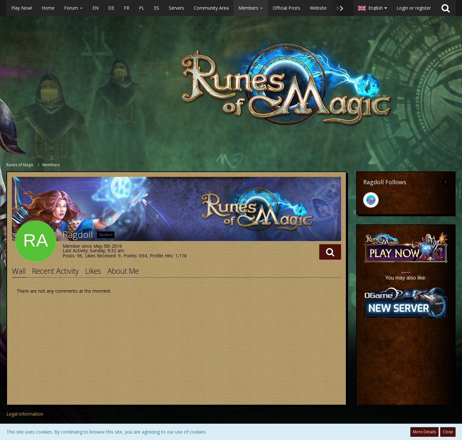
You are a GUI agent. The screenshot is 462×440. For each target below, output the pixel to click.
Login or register (414, 8)
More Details (424, 432)
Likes (93, 271)
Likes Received (100, 256)
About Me (123, 271)
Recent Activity (55, 271)
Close (448, 432)
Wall (19, 271)
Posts (68, 256)
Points (130, 256)
